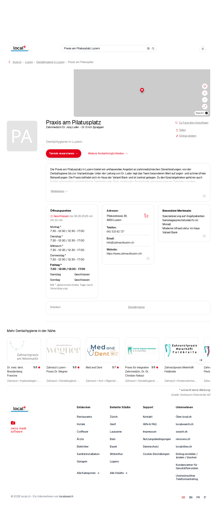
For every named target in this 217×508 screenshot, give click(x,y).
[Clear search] (148, 48)
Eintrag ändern (186, 135)
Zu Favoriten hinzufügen (193, 123)
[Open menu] (202, 48)
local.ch (17, 62)
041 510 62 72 (115, 231)
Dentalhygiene (136, 307)
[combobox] (63, 153)
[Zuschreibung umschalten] (206, 113)
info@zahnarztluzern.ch (120, 242)
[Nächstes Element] (201, 360)
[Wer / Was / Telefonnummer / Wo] (105, 48)
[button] (108, 90)
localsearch (66, 496)
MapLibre (200, 113)
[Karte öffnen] (146, 215)
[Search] (153, 48)
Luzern (29, 62)
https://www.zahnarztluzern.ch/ (124, 253)
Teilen (181, 130)
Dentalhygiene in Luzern (50, 62)
